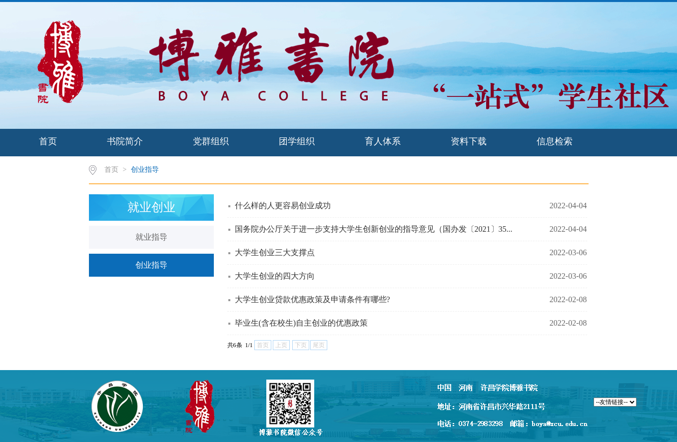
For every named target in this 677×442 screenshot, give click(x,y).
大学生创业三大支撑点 (275, 252)
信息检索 (555, 141)
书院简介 (125, 141)
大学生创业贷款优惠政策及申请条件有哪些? (312, 299)
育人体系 (383, 141)
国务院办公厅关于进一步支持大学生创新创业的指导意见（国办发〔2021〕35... (374, 229)
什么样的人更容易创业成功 (283, 205)
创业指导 (145, 169)
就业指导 (151, 237)
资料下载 (469, 141)
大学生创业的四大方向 (275, 276)
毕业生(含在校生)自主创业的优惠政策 (301, 323)
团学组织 (297, 141)
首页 (48, 141)
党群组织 (211, 141)
